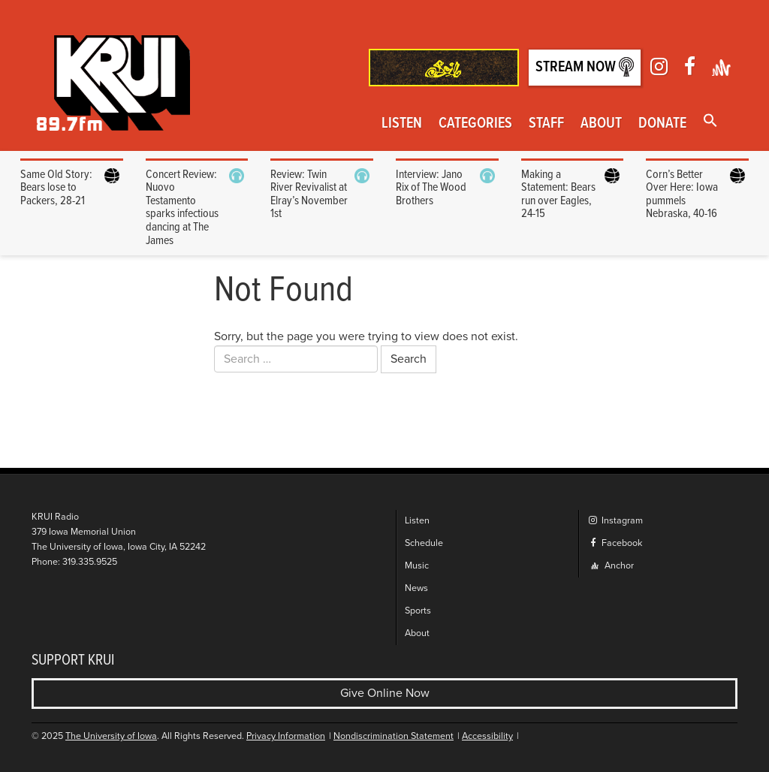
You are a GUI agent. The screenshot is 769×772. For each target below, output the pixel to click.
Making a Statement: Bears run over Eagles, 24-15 (558, 194)
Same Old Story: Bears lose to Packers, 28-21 (56, 188)
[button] (710, 122)
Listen (401, 124)
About (601, 124)
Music (417, 565)
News (416, 588)
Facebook (614, 543)
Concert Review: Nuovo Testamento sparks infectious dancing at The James (182, 208)
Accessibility (487, 736)
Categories (475, 124)
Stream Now (584, 67)
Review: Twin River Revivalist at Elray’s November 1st (309, 194)
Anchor (612, 565)
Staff (546, 124)
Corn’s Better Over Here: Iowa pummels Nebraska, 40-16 (682, 194)
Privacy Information (285, 736)
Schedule (424, 543)
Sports (418, 611)
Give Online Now (385, 693)
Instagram (615, 520)
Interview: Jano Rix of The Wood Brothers (431, 188)
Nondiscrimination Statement (393, 736)
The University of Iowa (111, 736)
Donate (662, 124)
